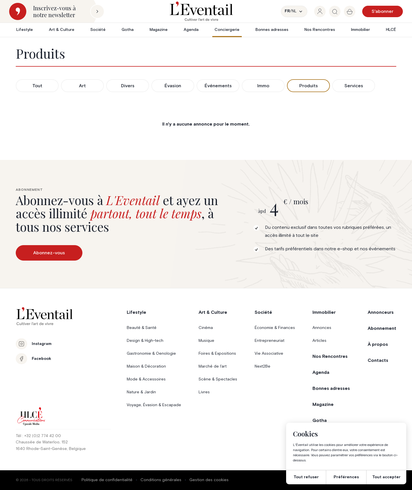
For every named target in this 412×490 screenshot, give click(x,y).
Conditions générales (160, 480)
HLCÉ (391, 30)
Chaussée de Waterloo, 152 (42, 442)
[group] (320, 11)
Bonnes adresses (271, 30)
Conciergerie (227, 30)
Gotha (128, 30)
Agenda (191, 30)
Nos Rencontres (319, 30)
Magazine (159, 30)
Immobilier (360, 30)
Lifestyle (24, 30)
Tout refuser (306, 477)
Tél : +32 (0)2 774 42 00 (38, 436)
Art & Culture (61, 30)
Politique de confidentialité (107, 480)
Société (98, 30)
